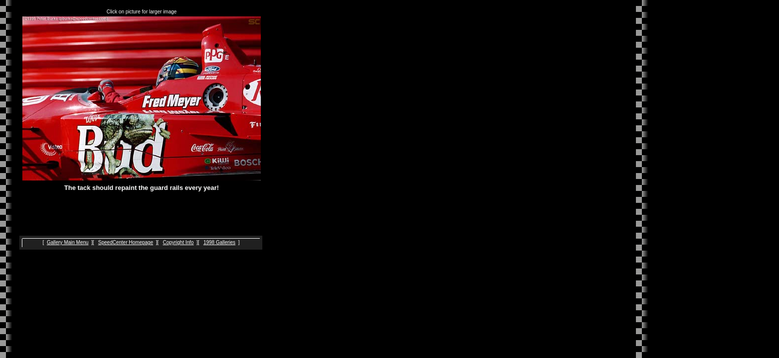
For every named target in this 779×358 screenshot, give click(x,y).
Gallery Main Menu (67, 242)
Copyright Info (178, 242)
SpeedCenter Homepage (126, 242)
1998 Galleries (219, 242)
